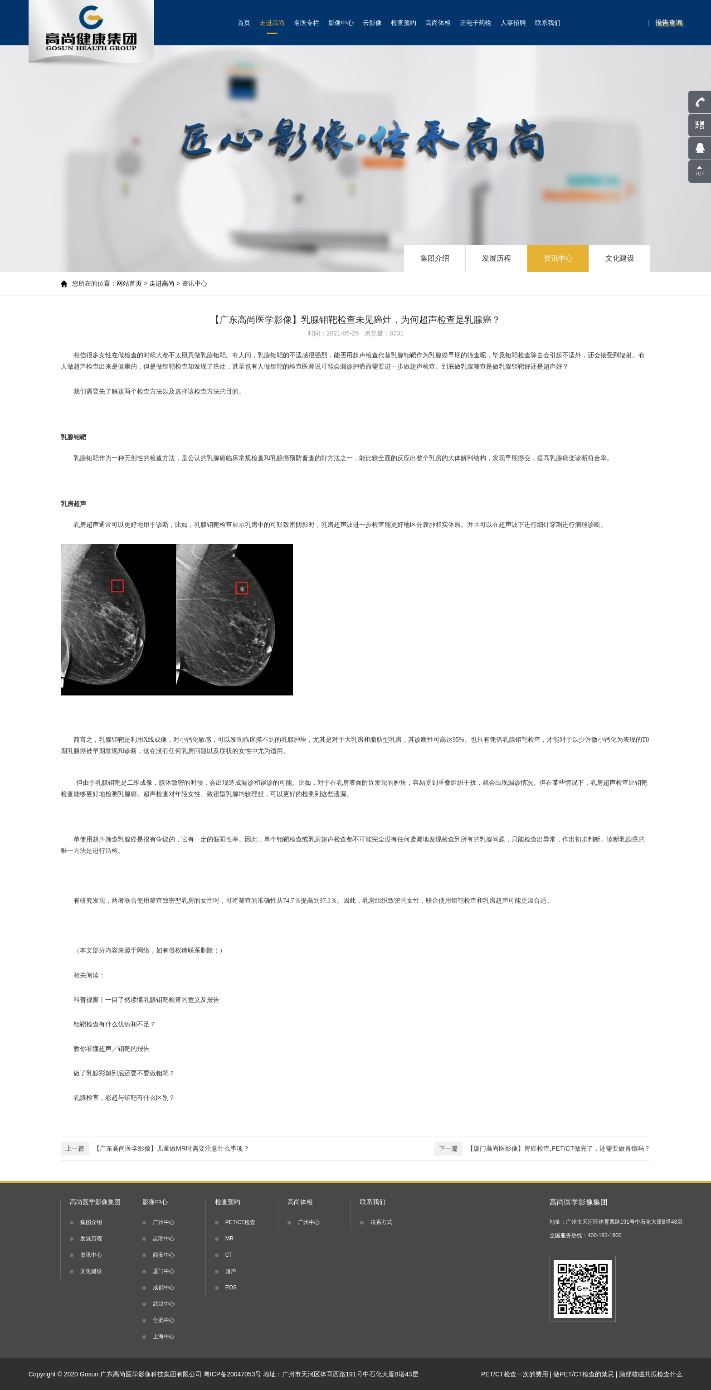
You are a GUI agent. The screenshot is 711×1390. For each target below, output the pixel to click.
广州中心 (164, 1222)
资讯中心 (558, 258)
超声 (230, 1271)
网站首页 (129, 283)
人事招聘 (513, 22)
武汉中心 (164, 1304)
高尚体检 (438, 22)
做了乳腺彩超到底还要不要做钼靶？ (124, 1073)
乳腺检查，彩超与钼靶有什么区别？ (124, 1097)
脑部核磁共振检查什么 (650, 1374)
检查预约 (403, 22)
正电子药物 (476, 22)
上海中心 (164, 1336)
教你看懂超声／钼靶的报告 (111, 1048)
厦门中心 (164, 1271)
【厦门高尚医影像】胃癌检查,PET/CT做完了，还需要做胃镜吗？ (542, 1149)
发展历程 (496, 258)
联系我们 (547, 22)
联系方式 (381, 1222)
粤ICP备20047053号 (233, 1374)
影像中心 (341, 22)
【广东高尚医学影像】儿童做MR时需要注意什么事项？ (155, 1149)
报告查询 (668, 22)
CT (229, 1255)
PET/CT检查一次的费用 (514, 1374)
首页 (244, 22)
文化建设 (619, 258)
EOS (231, 1287)
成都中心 (164, 1287)
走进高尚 (272, 22)
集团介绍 (434, 258)
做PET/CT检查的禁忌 (583, 1374)
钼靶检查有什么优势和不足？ (114, 1024)
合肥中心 (164, 1320)
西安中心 (164, 1255)
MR (229, 1238)
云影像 (372, 22)
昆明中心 (164, 1238)
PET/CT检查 (240, 1222)
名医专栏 (306, 22)
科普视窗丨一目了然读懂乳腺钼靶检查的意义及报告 (146, 999)
